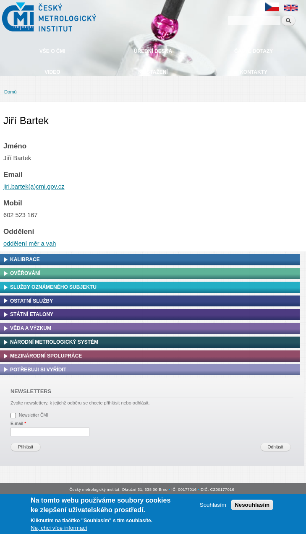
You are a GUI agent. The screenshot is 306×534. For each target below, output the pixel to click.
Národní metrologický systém (54, 342)
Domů (10, 91)
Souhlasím (213, 505)
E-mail (18, 423)
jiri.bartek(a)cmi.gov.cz (34, 186)
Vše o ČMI (52, 51)
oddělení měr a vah (29, 243)
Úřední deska (153, 51)
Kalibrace (25, 259)
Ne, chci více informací (59, 528)
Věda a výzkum (30, 328)
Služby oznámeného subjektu (53, 287)
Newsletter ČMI (33, 415)
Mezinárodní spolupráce (46, 356)
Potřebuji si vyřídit (38, 370)
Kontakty (253, 72)
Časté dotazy (253, 51)
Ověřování (25, 273)
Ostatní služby (31, 301)
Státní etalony (31, 314)
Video (52, 72)
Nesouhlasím (252, 505)
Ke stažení (152, 72)
